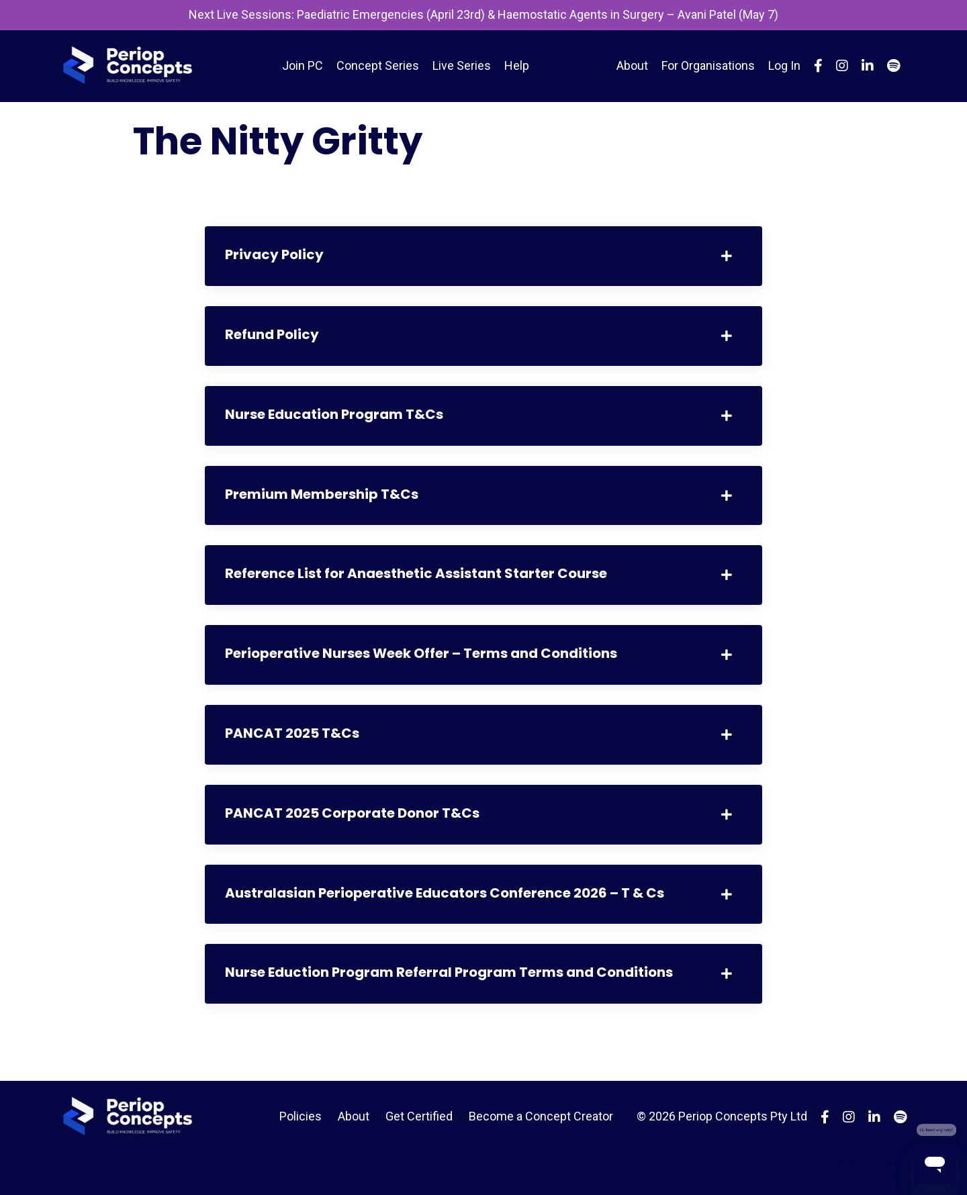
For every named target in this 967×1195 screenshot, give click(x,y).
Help (516, 65)
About (632, 65)
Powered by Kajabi (868, 1160)
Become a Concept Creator (541, 1116)
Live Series (461, 65)
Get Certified (419, 1116)
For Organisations (708, 65)
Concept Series (377, 65)
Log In (784, 65)
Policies (300, 1116)
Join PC (302, 65)
